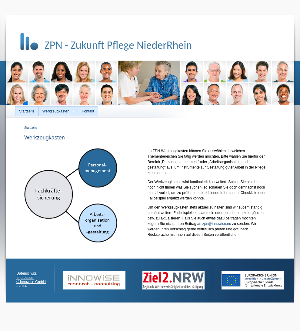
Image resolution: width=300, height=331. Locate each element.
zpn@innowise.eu (216, 224)
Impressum (25, 278)
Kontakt (88, 111)
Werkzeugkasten (56, 111)
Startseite (27, 111)
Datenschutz (26, 273)
